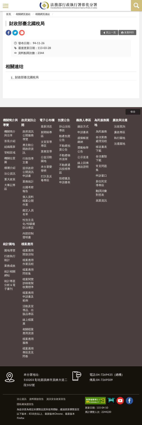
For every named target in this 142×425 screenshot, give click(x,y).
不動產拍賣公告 (64, 147)
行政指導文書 (28, 160)
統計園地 (9, 244)
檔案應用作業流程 (28, 261)
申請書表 (83, 132)
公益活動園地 (46, 159)
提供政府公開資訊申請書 (28, 171)
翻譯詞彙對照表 (101, 192)
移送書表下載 (101, 148)
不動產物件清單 (64, 157)
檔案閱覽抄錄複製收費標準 (28, 283)
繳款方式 (83, 126)
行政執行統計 (9, 258)
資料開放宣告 (36, 398)
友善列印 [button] (129, 32)
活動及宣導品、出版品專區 (28, 309)
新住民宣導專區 (101, 183)
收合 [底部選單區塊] (133, 111)
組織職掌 (9, 146)
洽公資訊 (9, 173)
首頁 (8, 14)
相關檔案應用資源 (28, 331)
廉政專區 (119, 132)
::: (3, 3)
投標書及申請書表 (64, 180)
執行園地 (119, 137)
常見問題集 (101, 167)
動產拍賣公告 (64, 137)
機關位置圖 (9, 160)
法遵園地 (119, 143)
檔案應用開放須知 (28, 252)
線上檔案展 (28, 321)
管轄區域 (9, 152)
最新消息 (46, 126)
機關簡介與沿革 (9, 133)
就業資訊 (101, 200)
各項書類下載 (101, 158)
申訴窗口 (101, 175)
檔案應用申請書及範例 (28, 296)
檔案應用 (27, 244)
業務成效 (9, 265)
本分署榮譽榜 (46, 168)
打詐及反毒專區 (46, 178)
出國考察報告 (28, 189)
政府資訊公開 (28, 122)
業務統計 (28, 181)
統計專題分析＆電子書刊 (9, 284)
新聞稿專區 (46, 134)
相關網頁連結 (23, 14)
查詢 (136, 5)
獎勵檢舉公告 (83, 149)
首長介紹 (9, 141)
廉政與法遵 (120, 120)
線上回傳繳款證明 (83, 164)
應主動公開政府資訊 (28, 148)
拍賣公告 (64, 120)
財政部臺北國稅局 (27, 23)
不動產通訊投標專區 (64, 168)
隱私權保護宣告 (25, 404)
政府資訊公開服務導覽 (28, 135)
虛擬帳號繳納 (83, 139)
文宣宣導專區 (46, 143)
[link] (8, 33)
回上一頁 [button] (111, 32)
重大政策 (9, 179)
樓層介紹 (9, 167)
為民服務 (101, 131)
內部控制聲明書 (28, 235)
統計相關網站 (9, 273)
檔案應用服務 (28, 340)
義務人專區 (83, 120)
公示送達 (83, 157)
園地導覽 (9, 250)
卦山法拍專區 (64, 128)
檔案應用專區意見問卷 (28, 352)
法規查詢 (119, 126)
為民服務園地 (101, 122)
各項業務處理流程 (101, 139)
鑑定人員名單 (28, 212)
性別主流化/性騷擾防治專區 (29, 223)
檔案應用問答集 (28, 271)
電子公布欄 (47, 120)
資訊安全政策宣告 (56, 398)
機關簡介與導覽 (10, 122)
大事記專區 (9, 186)
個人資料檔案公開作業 (28, 200)
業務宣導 (46, 151)
